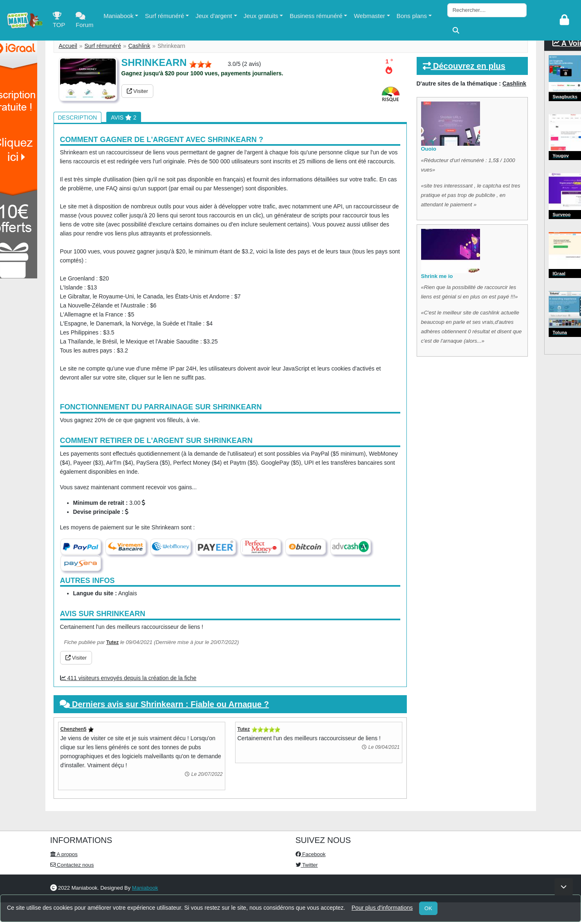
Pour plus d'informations (382, 907)
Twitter (307, 865)
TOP (59, 22)
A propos (64, 854)
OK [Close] (428, 908)
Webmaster (369, 15)
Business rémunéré (315, 15)
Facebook (311, 854)
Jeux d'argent (213, 15)
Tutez (112, 642)
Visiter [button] (137, 91)
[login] (564, 20)
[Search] (487, 10)
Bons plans (412, 15)
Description (77, 117)
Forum (84, 22)
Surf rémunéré (164, 15)
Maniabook (118, 15)
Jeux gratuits (261, 15)
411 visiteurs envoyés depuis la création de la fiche (128, 678)
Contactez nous (72, 865)
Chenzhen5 (74, 729)
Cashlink (139, 46)
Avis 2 (123, 117)
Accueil (68, 46)
